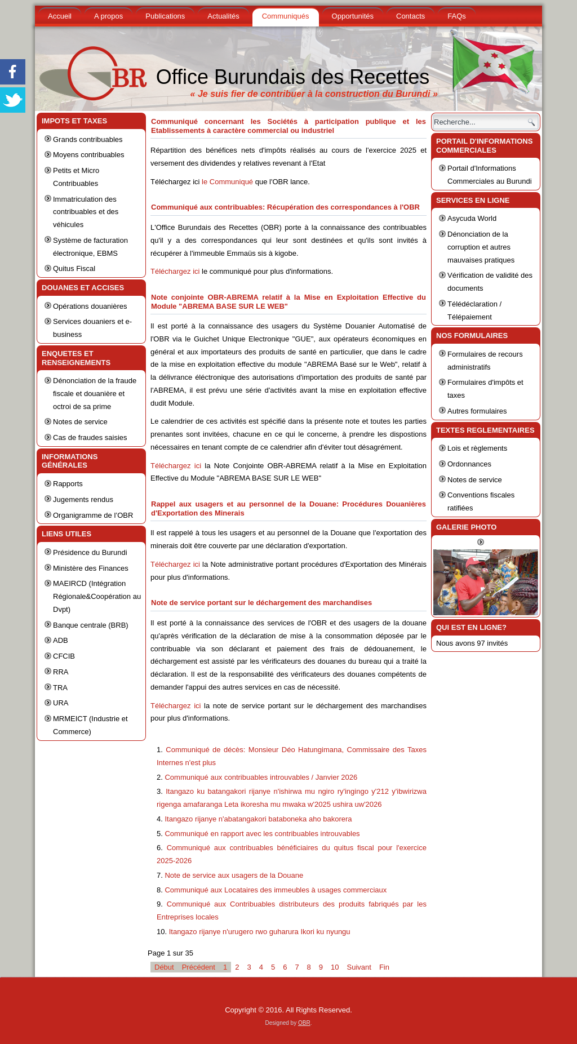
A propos (108, 16)
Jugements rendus (83, 499)
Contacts (410, 16)
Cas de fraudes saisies (90, 437)
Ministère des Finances (90, 568)
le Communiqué (227, 181)
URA (60, 703)
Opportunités (353, 16)
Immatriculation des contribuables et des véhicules (85, 212)
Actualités (223, 16)
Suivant (359, 967)
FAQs (456, 16)
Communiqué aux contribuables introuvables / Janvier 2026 (261, 777)
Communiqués (285, 16)
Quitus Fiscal (74, 268)
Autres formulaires (477, 411)
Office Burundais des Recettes (293, 76)
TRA (60, 687)
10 (335, 967)
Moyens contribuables (88, 154)
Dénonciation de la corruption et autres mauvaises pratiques (480, 247)
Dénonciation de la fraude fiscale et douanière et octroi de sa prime (94, 393)
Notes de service (80, 421)
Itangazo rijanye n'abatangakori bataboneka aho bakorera (258, 819)
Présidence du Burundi (90, 552)
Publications (165, 16)
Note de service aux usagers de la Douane (234, 875)
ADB (60, 640)
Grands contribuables (88, 139)
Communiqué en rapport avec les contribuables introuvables (262, 833)
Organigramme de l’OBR (93, 515)
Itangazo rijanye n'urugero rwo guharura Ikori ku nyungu (259, 931)
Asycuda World (471, 218)
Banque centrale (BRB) (90, 625)
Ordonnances (469, 464)
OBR (304, 1023)
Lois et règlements (477, 448)
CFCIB (64, 656)
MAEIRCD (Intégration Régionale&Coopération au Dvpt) (97, 596)
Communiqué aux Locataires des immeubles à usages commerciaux (276, 890)
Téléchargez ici (174, 271)
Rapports (68, 483)
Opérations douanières (90, 306)
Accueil (60, 16)
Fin (384, 967)
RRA (60, 672)
